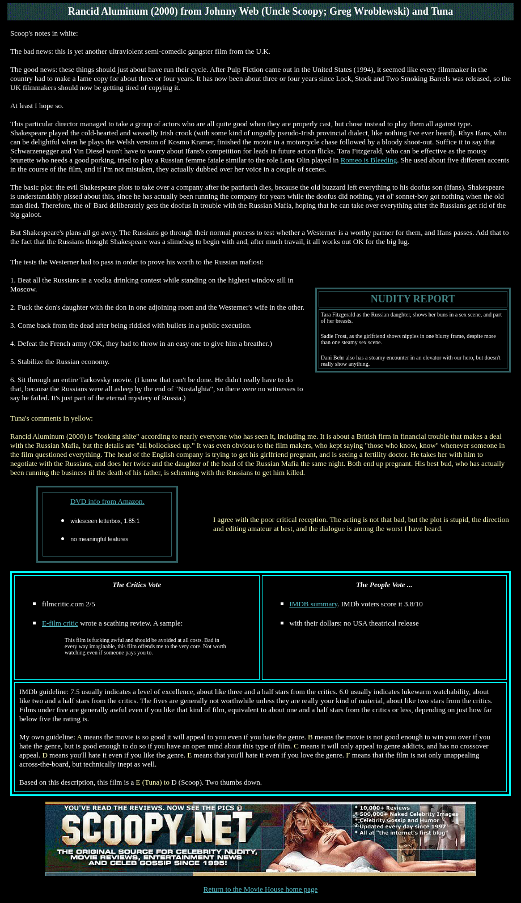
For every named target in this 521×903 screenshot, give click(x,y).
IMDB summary (314, 604)
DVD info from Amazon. (107, 501)
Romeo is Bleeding (369, 160)
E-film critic (60, 623)
